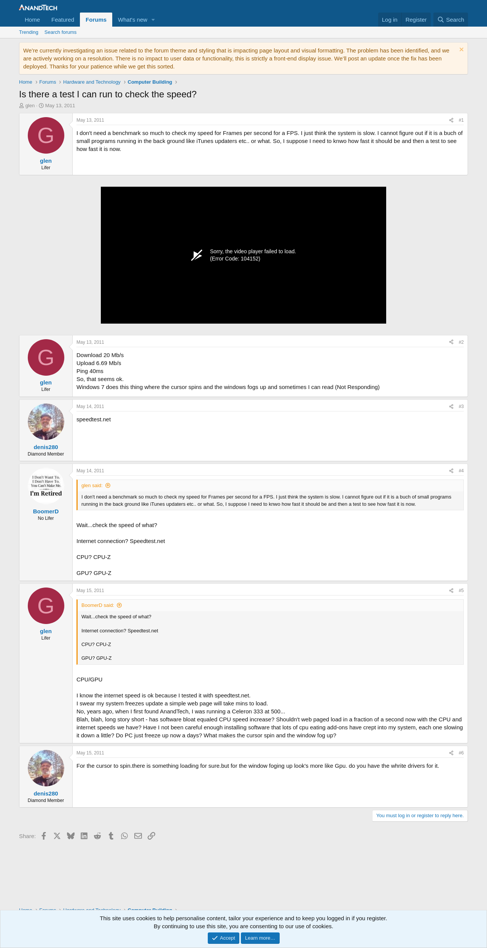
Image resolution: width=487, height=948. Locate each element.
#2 (461, 342)
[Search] (450, 20)
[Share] (451, 120)
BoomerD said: (97, 605)
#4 (461, 470)
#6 (461, 753)
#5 (461, 590)
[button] (153, 20)
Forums (96, 19)
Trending (28, 32)
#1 (461, 120)
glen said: (92, 485)
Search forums (61, 32)
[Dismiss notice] (460, 50)
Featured (62, 19)
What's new (132, 19)
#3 (461, 406)
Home (32, 19)
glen (30, 105)
